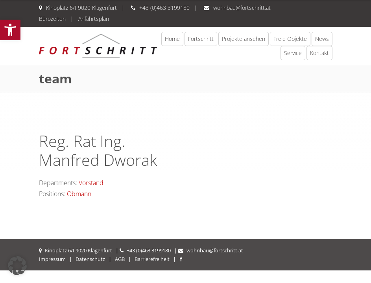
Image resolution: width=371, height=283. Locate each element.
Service (293, 53)
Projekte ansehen (243, 38)
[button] (10, 30)
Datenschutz (90, 259)
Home (172, 38)
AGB (120, 259)
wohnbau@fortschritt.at (242, 7)
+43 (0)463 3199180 (164, 7)
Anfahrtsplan (93, 18)
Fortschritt (201, 38)
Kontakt (319, 53)
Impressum (52, 259)
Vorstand (91, 182)
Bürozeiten (52, 18)
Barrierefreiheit (152, 259)
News (322, 38)
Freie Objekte (290, 38)
